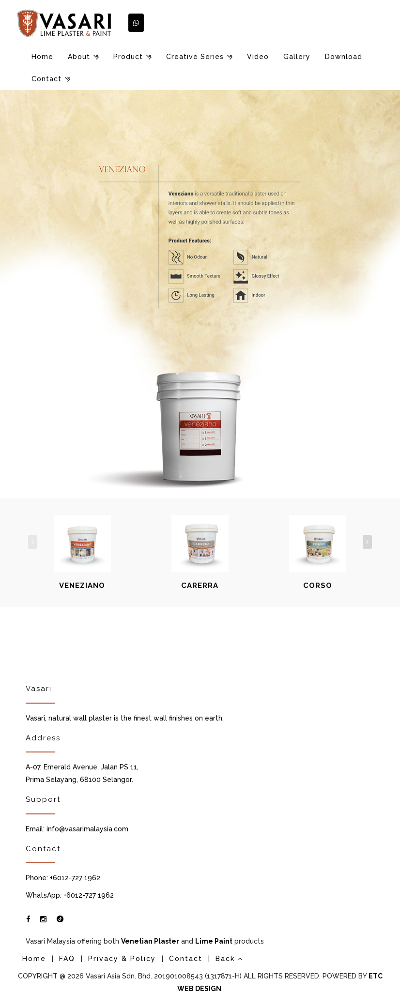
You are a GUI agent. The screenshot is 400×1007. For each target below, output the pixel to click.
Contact (46, 79)
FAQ (67, 958)
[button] (136, 23)
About (79, 56)
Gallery (296, 56)
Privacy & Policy (122, 958)
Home (42, 56)
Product (128, 56)
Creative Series (195, 56)
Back (229, 958)
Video (258, 56)
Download (343, 56)
